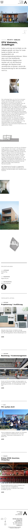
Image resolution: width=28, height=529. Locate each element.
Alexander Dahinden (6, 283)
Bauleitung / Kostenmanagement (13, 356)
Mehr (2, 336)
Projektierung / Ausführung (12, 304)
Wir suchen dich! (8, 407)
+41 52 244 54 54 (18, 524)
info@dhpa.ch (19, 525)
